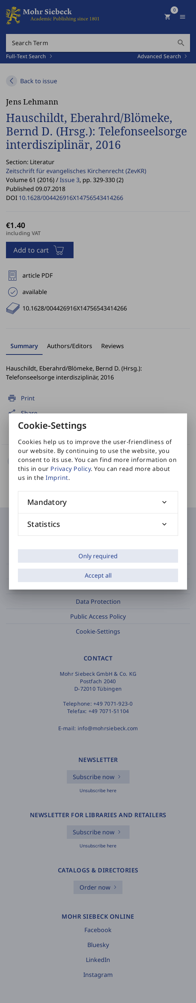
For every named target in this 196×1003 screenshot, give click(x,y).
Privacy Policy (70, 469)
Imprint (57, 478)
